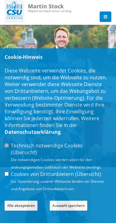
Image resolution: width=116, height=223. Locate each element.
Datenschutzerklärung (33, 132)
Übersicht (23, 152)
